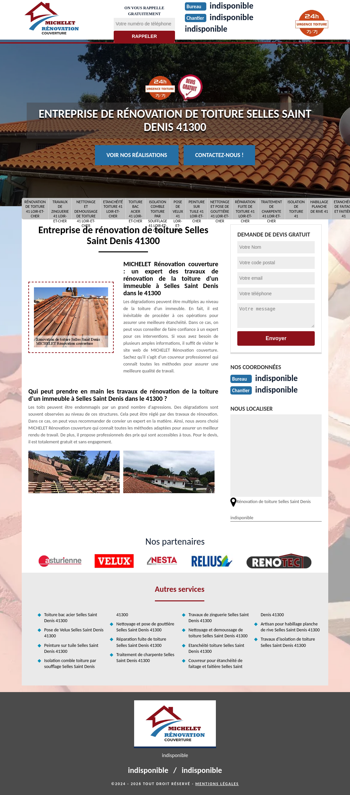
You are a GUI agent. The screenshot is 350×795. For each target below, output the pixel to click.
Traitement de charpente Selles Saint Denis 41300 (145, 657)
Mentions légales (217, 783)
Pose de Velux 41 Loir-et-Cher (178, 209)
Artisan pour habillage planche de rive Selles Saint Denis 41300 (290, 627)
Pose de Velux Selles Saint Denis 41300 (73, 633)
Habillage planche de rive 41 (319, 207)
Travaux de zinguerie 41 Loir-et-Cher (60, 209)
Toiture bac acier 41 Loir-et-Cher (135, 209)
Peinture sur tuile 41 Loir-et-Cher (197, 209)
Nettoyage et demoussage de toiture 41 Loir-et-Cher (86, 209)
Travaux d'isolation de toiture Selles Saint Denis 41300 (288, 642)
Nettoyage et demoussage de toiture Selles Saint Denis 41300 (218, 633)
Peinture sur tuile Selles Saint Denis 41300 (71, 648)
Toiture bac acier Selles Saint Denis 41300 (70, 617)
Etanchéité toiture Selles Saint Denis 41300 (216, 648)
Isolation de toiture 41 (296, 209)
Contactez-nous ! (219, 155)
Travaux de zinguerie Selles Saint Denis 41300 (219, 617)
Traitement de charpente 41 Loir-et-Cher (271, 209)
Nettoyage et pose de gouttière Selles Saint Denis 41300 (145, 627)
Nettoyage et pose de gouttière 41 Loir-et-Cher (219, 209)
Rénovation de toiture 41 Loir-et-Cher (35, 209)
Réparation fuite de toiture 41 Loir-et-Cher (245, 209)
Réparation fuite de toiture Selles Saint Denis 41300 (141, 642)
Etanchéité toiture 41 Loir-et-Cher (113, 209)
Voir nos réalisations (136, 155)
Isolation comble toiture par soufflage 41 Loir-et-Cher (157, 209)
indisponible (207, 28)
